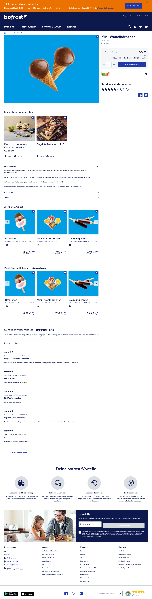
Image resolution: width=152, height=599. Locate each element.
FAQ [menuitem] (5, 550)
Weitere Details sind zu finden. (91, 536)
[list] (76, 491)
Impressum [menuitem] (84, 560)
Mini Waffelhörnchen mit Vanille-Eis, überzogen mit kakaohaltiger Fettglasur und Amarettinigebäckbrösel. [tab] (47, 177)
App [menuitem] (43, 564)
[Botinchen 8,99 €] (20, 236)
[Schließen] (147, 2)
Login (116, 52)
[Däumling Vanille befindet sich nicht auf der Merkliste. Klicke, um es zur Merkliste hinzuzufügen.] (96, 212)
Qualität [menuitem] (121, 550)
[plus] (114, 64)
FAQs (57, 338)
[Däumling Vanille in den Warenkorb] (96, 252)
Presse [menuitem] (82, 554)
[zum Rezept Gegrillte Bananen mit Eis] (52, 128)
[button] (133, 6)
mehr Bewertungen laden (17, 454)
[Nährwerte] (106, 73)
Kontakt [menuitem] (7, 554)
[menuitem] (9, 28)
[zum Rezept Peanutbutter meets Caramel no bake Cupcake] (19, 128)
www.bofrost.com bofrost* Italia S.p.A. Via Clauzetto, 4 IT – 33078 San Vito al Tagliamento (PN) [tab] (42, 187)
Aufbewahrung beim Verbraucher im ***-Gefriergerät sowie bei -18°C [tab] (33, 182)
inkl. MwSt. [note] (26, 254)
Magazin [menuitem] (126, 16)
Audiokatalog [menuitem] (46, 560)
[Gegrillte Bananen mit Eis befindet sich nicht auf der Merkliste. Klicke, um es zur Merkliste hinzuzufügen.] (65, 118)
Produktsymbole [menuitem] (124, 567)
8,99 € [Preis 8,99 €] (25, 252)
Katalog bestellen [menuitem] (48, 557)
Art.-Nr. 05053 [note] (106, 41)
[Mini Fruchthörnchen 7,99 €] (52, 236)
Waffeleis (20, 33)
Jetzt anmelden (135, 526)
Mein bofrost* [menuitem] (10, 557)
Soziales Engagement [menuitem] (87, 570)
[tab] (135, 26)
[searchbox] (83, 26)
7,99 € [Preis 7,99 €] (57, 252)
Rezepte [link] (71, 27)
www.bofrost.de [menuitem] (11, 560)
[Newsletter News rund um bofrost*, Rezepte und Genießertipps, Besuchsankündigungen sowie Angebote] (112, 527)
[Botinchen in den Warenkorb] (33, 252)
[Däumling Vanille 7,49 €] (83, 236)
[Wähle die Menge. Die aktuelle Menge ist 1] (108, 64)
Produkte (10, 33)
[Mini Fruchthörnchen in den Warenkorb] (64, 252)
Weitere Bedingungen (105, 8)
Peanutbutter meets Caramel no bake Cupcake (15, 147)
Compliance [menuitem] (84, 574)
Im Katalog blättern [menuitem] (48, 554)
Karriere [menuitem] (133, 16)
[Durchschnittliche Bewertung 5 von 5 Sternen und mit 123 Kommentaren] (127, 89)
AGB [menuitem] (81, 557)
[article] (51, 132)
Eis (15, 33)
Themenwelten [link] (28, 27)
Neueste (7, 345)
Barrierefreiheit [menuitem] (85, 581)
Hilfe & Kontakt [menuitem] (142, 16)
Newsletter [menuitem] (46, 567)
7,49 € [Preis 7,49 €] (89, 252)
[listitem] (19, 137)
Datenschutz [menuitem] (84, 564)
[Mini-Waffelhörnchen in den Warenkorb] (132, 64)
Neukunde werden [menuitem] (124, 560)
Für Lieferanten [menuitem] (85, 577)
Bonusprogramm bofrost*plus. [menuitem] (52, 574)
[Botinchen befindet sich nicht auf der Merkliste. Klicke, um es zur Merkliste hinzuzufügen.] (33, 212)
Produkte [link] (9, 27)
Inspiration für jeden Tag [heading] (18, 112)
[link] (25, 17)
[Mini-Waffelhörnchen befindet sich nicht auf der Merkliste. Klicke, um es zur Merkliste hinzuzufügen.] (97, 37)
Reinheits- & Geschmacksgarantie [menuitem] (129, 564)
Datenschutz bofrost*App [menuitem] (89, 567)
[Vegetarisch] (146, 74)
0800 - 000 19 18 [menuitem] (12, 567)
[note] (19, 156)
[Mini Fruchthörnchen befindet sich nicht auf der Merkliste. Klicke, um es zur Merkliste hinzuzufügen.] (64, 212)
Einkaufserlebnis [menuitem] (123, 557)
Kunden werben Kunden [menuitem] (50, 570)
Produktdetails (106, 44)
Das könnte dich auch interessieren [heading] (25, 269)
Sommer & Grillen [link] (51, 27)
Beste (17, 345)
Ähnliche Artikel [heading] (13, 206)
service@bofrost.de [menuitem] (12, 564)
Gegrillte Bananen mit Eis (51, 144)
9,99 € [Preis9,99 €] (141, 52)
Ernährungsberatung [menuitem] (125, 554)
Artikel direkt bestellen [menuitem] (50, 550)
